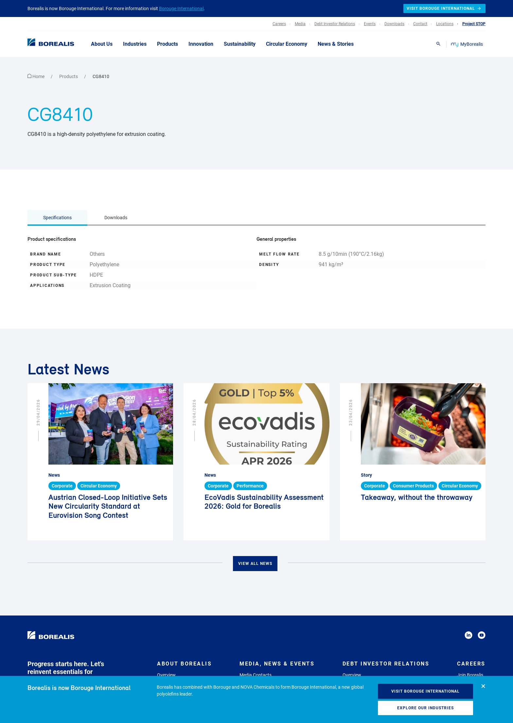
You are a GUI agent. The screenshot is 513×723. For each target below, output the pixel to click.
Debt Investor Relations (386, 664)
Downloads (115, 217)
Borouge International (181, 8)
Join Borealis (470, 675)
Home (36, 76)
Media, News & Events (276, 664)
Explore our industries (425, 708)
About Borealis (184, 664)
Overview (166, 675)
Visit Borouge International (425, 691)
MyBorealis (467, 44)
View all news (255, 563)
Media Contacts (255, 675)
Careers (471, 664)
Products (69, 76)
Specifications (57, 217)
